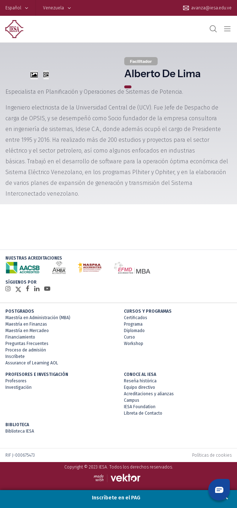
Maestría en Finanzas (26, 324)
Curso (129, 337)
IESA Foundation (139, 406)
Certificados (135, 317)
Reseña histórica (140, 380)
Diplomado (134, 330)
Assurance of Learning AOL (31, 362)
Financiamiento (20, 337)
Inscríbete (15, 356)
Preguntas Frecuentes (26, 343)
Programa (133, 324)
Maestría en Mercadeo (27, 330)
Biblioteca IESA (19, 431)
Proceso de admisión (25, 350)
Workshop (133, 343)
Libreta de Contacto (143, 413)
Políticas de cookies (212, 455)
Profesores (16, 380)
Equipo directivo (139, 387)
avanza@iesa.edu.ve (211, 7)
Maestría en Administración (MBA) (37, 317)
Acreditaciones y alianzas (149, 393)
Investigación (18, 387)
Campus (131, 400)
